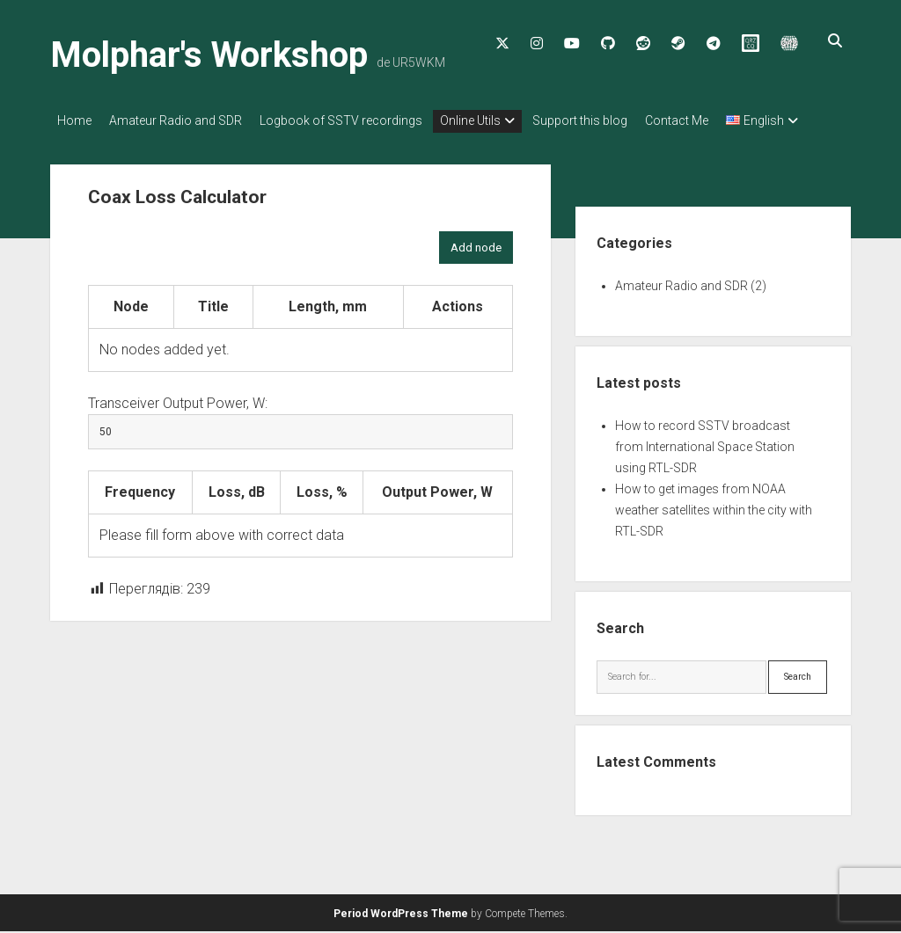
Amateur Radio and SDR (184, 120)
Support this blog (615, 120)
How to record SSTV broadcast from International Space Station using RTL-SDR (705, 464)
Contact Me (720, 120)
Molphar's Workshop (209, 55)
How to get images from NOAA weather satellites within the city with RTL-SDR (713, 527)
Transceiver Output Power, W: (177, 420)
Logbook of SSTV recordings (358, 120)
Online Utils (496, 120)
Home (74, 120)
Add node (476, 265)
